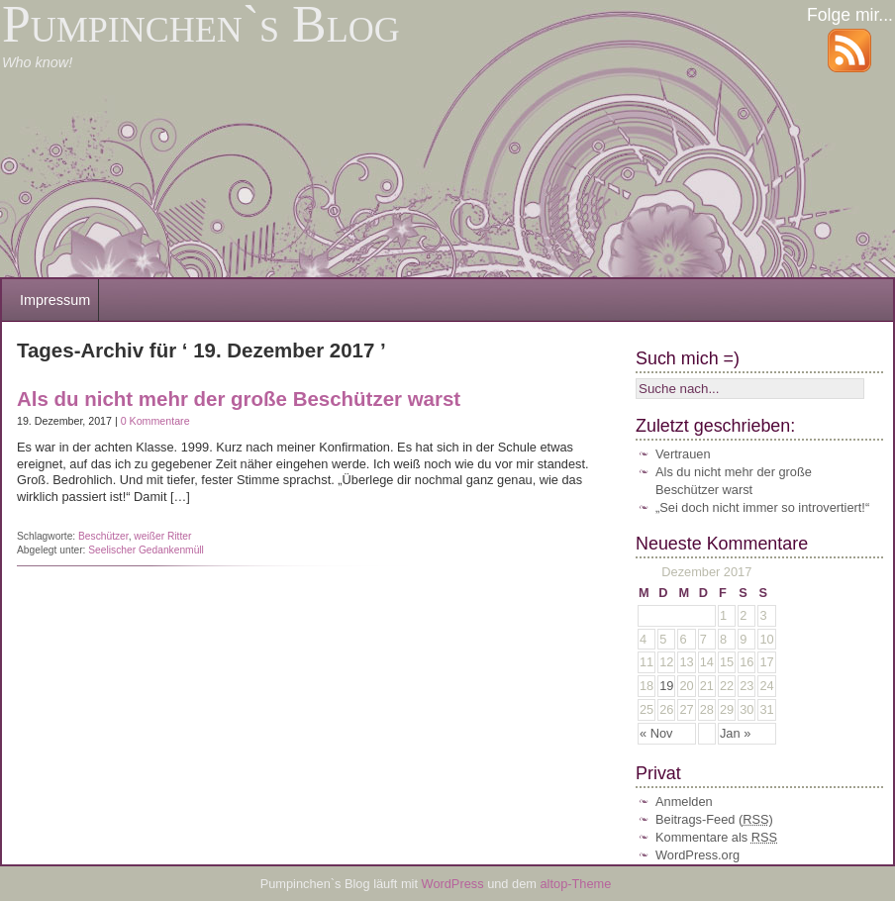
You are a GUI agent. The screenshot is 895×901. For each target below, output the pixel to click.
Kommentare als (716, 837)
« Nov (656, 733)
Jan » (735, 733)
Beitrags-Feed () (714, 819)
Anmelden (684, 801)
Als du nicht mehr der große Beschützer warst (238, 398)
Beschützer (103, 536)
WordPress (455, 883)
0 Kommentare (155, 421)
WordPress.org (697, 855)
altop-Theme (576, 883)
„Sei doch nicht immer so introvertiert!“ (762, 507)
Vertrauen (683, 454)
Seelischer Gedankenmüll (146, 550)
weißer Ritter (162, 536)
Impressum (55, 300)
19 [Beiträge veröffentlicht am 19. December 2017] (666, 685)
